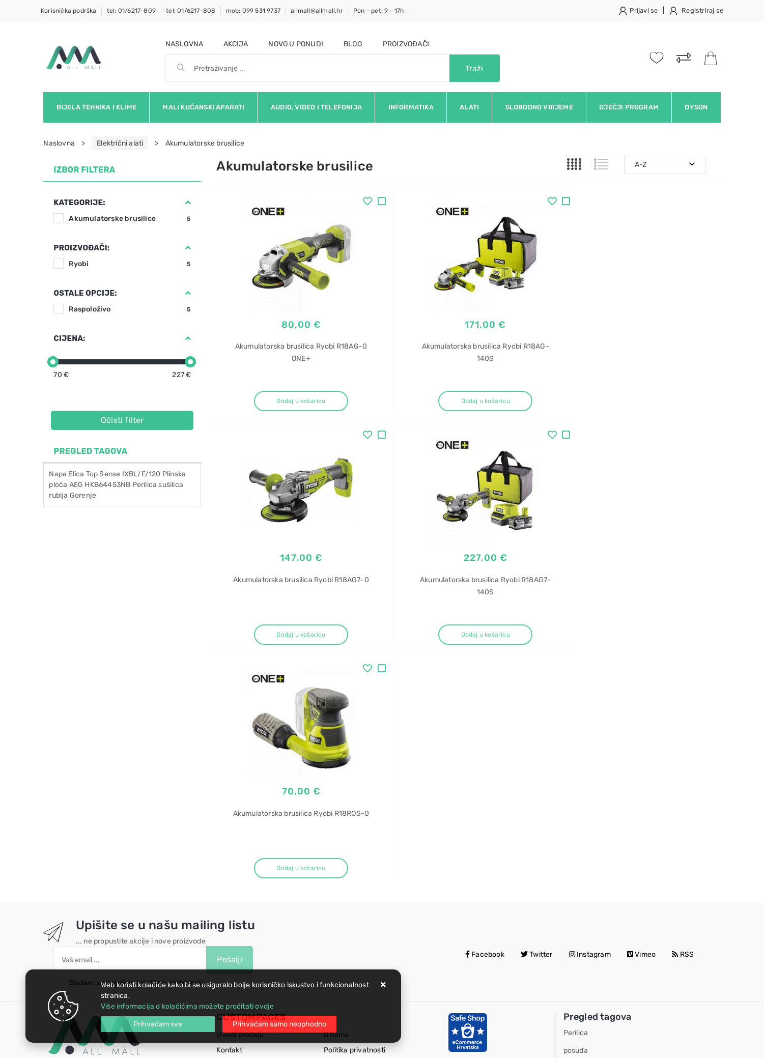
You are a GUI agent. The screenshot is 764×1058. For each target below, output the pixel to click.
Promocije (341, 866)
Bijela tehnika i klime (96, 107)
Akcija (235, 44)
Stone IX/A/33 (587, 927)
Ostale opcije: (85, 293)
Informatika (411, 107)
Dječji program (629, 107)
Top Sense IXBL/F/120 (123, 474)
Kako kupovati (239, 835)
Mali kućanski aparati (203, 107)
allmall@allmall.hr (317, 10)
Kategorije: (79, 202)
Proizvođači (406, 44)
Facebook (484, 724)
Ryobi (130, 264)
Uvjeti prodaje (240, 804)
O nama (336, 804)
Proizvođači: (81, 247)
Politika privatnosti (354, 820)
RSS (683, 724)
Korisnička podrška (69, 10)
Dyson (696, 107)
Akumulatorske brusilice (130, 218)
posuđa (575, 820)
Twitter (537, 724)
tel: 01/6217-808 (190, 10)
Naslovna (184, 44)
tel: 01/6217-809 (131, 10)
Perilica (144, 484)
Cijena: (69, 338)
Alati (469, 107)
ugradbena (581, 838)
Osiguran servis (241, 881)
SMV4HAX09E (586, 874)
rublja (58, 495)
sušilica (170, 484)
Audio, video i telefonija (316, 107)
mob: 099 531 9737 (253, 10)
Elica (76, 474)
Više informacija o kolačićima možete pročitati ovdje (187, 1006)
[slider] (53, 361)
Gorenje (83, 495)
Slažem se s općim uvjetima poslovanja (137, 753)
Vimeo (641, 724)
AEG (76, 484)
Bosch (574, 856)
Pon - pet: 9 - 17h (378, 10)
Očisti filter (122, 420)
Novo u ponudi (295, 44)
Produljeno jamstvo (356, 835)
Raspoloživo (130, 309)
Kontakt (229, 820)
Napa (58, 474)
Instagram (590, 724)
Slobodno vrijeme (539, 107)
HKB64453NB (107, 484)
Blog (353, 44)
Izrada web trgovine (691, 1043)
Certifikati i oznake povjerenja (373, 881)
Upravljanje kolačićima (254, 896)
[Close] (158, 1024)
